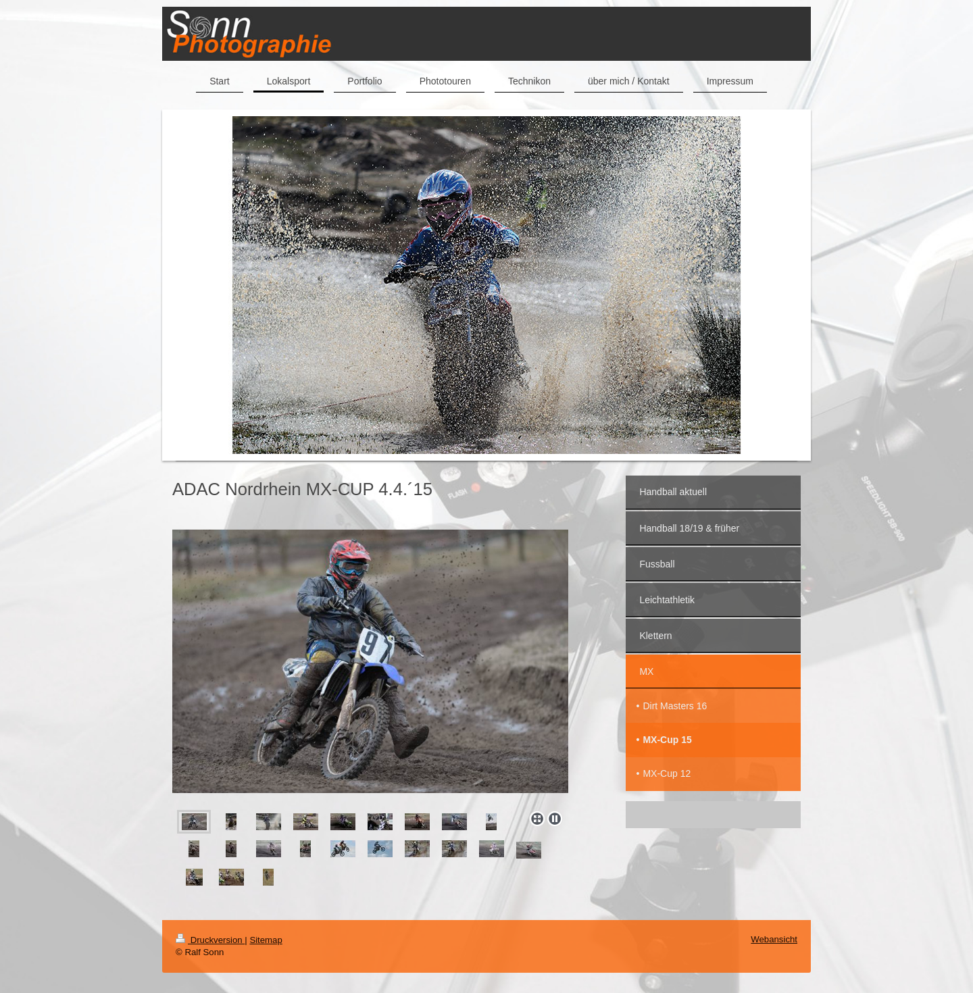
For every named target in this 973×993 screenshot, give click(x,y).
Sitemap (265, 940)
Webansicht (774, 939)
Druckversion (210, 940)
